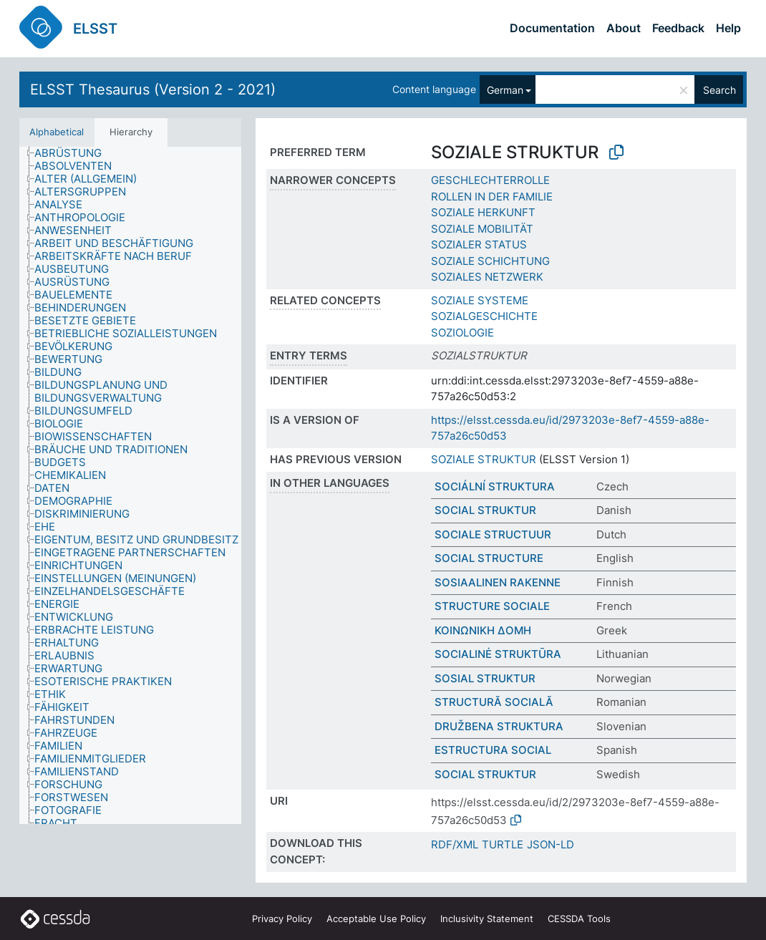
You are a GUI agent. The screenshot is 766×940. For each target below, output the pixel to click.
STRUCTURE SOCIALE (492, 606)
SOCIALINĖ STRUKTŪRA (498, 654)
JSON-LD (550, 844)
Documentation (552, 28)
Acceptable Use (376, 918)
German (505, 90)
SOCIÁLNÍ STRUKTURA (495, 486)
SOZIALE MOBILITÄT (482, 229)
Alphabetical (56, 131)
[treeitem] (74, 153)
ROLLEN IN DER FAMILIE (492, 196)
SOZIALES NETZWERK (487, 277)
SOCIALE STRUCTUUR (493, 534)
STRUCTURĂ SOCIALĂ (494, 702)
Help (728, 28)
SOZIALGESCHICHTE (484, 316)
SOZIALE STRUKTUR (483, 459)
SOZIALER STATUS (479, 244)
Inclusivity (486, 918)
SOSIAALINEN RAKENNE (498, 582)
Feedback (678, 28)
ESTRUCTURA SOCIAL (493, 750)
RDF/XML (454, 844)
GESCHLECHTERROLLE (490, 180)
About (623, 28)
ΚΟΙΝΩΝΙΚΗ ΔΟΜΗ (483, 630)
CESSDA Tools (579, 918)
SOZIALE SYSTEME (479, 300)
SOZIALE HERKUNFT (483, 212)
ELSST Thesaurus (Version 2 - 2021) (153, 89)
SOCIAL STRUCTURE (489, 558)
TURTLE (502, 844)
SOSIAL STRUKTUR (485, 678)
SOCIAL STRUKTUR (485, 510)
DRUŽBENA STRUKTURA (499, 726)
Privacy (282, 918)
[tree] (130, 485)
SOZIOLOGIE (462, 332)
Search (719, 90)
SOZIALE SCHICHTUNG (490, 261)
